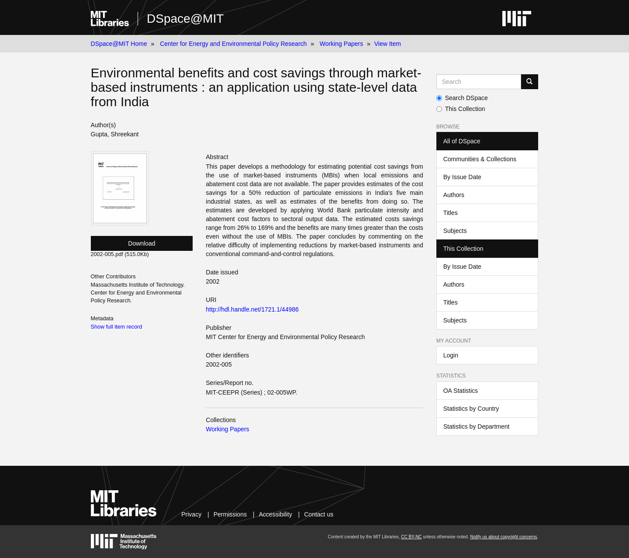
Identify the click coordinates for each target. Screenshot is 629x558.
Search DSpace (462, 97)
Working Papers (341, 43)
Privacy (191, 514)
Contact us (318, 514)
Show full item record (116, 327)
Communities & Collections (479, 159)
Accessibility (275, 514)
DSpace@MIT (185, 18)
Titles (450, 212)
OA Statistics (460, 390)
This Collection (460, 108)
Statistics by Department (476, 426)
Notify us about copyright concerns (503, 536)
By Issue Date (462, 176)
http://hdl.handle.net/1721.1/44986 (252, 309)
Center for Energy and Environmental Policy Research (233, 43)
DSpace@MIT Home (119, 43)
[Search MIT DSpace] (479, 81)
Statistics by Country (471, 408)
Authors (453, 194)
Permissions (230, 514)
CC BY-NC (411, 536)
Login (450, 355)
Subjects (455, 230)
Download (141, 243)
